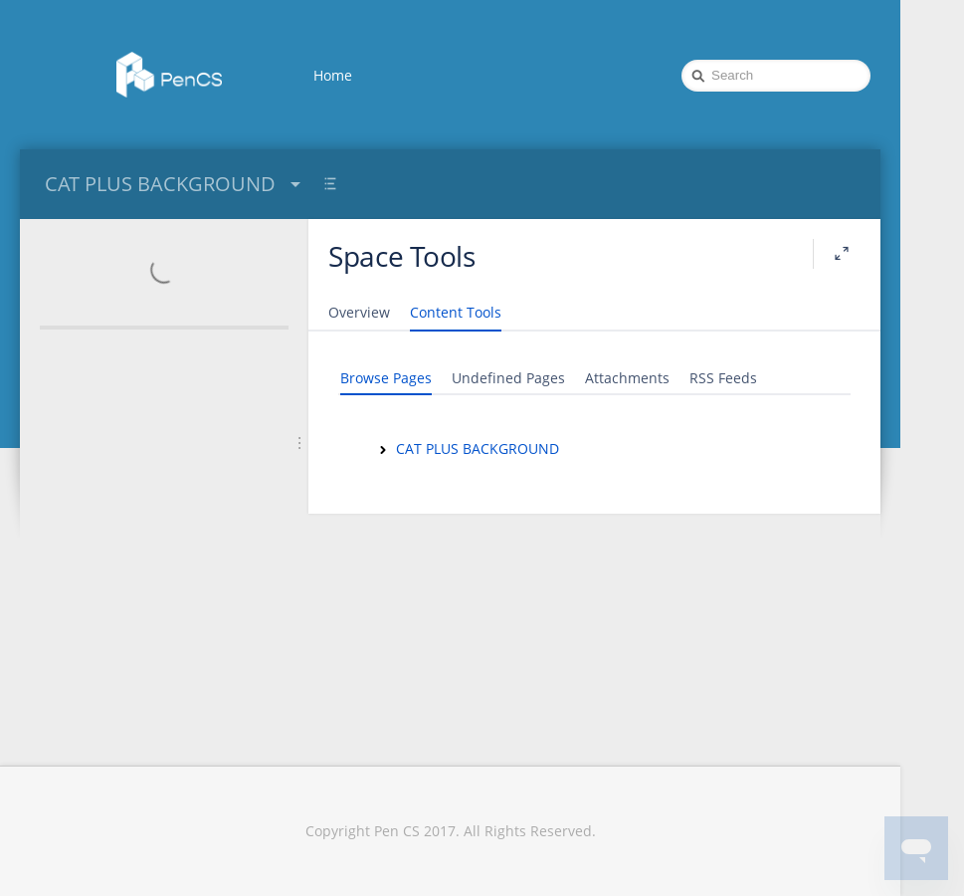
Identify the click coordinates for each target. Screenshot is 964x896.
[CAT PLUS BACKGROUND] (383, 450)
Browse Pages (386, 377)
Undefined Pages (508, 377)
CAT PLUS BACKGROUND (175, 183)
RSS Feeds (723, 377)
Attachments (627, 377)
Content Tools (455, 312)
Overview (359, 312)
